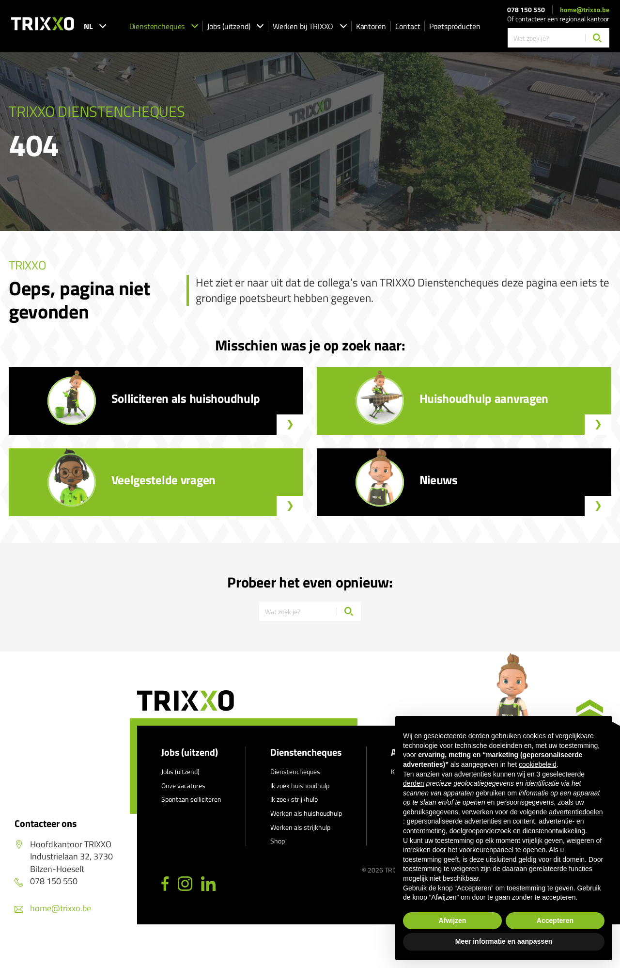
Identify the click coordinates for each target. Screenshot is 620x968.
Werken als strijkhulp (300, 827)
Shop (277, 841)
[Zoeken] (597, 38)
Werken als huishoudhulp (306, 813)
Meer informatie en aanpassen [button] (504, 941)
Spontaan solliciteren (191, 799)
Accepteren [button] (555, 920)
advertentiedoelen (576, 812)
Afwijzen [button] (452, 920)
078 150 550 (526, 10)
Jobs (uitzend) (235, 26)
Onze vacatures (183, 785)
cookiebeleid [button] (538, 764)
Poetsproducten (454, 26)
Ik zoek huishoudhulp (299, 785)
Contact (407, 26)
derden (413, 783)
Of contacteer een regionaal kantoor (558, 19)
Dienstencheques (163, 26)
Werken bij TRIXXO (310, 26)
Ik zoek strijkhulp (294, 799)
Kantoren (371, 26)
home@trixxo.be (584, 10)
